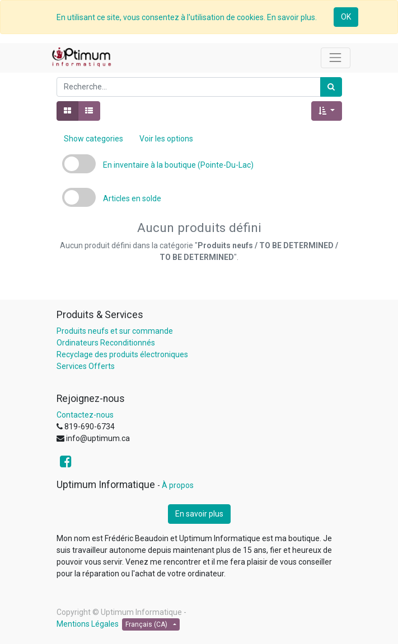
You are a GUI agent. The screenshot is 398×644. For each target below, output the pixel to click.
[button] (326, 111)
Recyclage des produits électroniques (122, 354)
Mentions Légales (88, 623)
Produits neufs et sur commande (115, 330)
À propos (178, 485)
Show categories (93, 138)
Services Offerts (86, 366)
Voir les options (166, 138)
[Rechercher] (331, 87)
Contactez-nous (85, 414)
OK (346, 16)
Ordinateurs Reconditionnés (106, 342)
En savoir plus (199, 513)
